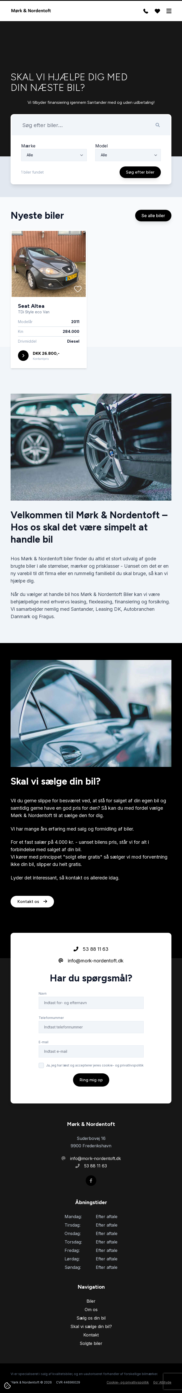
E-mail (43, 1043)
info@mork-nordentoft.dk (91, 961)
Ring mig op (91, 1080)
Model (101, 145)
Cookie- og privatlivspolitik (128, 1382)
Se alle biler (153, 216)
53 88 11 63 (91, 949)
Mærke (28, 145)
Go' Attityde (162, 1382)
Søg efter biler (140, 172)
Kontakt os (32, 902)
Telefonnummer (51, 1018)
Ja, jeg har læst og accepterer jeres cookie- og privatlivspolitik (95, 1066)
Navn (43, 994)
